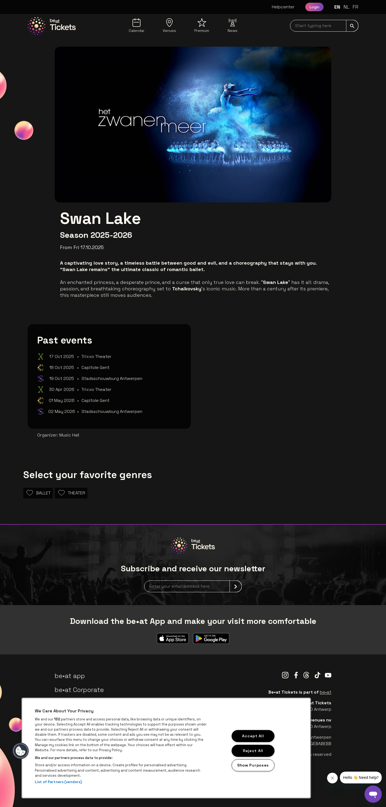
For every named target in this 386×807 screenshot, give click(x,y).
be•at (325, 692)
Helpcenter (283, 7)
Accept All (253, 736)
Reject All (253, 750)
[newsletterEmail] (193, 586)
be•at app (70, 676)
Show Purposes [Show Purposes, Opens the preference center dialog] (253, 765)
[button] (20, 751)
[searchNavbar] (324, 26)
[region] (166, 748)
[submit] (352, 26)
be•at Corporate (79, 690)
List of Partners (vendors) (58, 782)
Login (314, 7)
